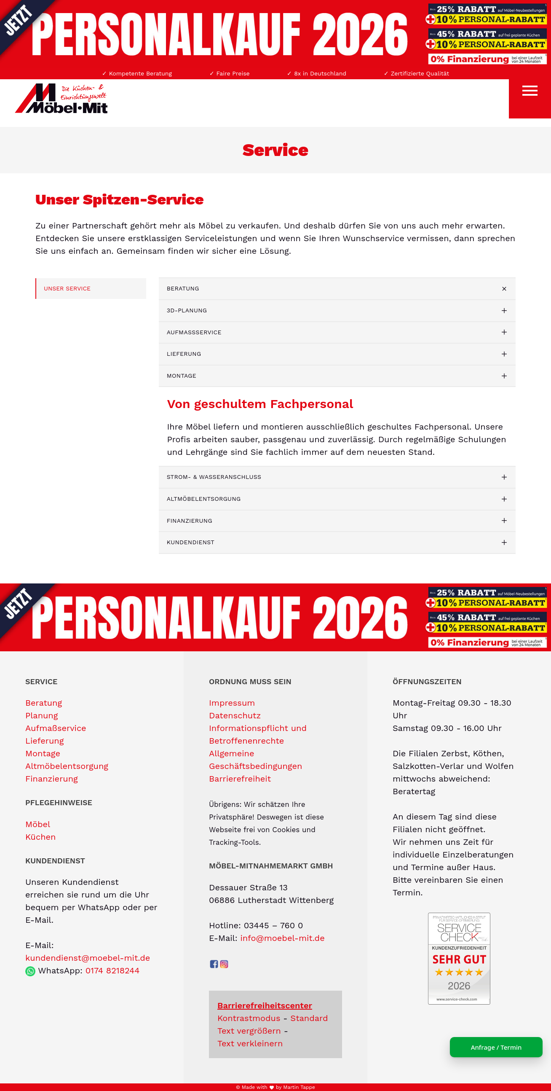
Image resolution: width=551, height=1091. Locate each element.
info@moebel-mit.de (282, 938)
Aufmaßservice (194, 332)
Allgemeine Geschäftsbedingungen (255, 759)
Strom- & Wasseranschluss (214, 476)
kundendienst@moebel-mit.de (87, 958)
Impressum (232, 703)
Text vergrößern (249, 1031)
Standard (309, 1018)
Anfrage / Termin (496, 1047)
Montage (181, 375)
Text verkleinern (250, 1043)
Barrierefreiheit (240, 779)
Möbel (37, 824)
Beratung (183, 288)
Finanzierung (189, 520)
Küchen (40, 837)
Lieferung (184, 353)
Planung (41, 715)
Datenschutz (235, 715)
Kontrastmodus (249, 1018)
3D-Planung (187, 310)
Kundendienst (190, 542)
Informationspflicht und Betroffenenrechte (258, 734)
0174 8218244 (113, 970)
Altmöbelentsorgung (204, 498)
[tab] (337, 288)
